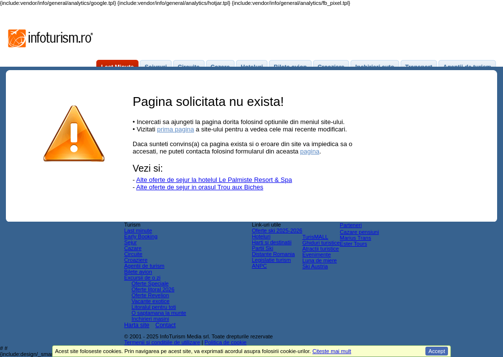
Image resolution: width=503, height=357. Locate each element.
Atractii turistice (320, 249)
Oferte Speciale (150, 283)
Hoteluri (261, 236)
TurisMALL (315, 237)
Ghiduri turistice (320, 243)
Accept (436, 351)
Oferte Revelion (150, 295)
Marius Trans (355, 238)
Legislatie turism (271, 260)
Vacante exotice (150, 301)
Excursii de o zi (142, 277)
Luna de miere (319, 260)
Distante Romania (273, 254)
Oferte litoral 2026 (153, 289)
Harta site (136, 325)
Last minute (138, 230)
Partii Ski (262, 248)
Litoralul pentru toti (154, 307)
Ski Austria (315, 266)
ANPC (259, 266)
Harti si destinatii (272, 242)
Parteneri (351, 225)
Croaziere (136, 260)
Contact (165, 325)
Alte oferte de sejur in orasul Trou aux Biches (199, 187)
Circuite (133, 254)
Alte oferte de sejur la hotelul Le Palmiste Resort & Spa (214, 179)
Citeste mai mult (331, 351)
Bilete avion (138, 272)
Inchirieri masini (150, 319)
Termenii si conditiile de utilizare (162, 342)
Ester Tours (353, 244)
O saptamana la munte (159, 313)
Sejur (130, 242)
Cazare (132, 248)
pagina (309, 151)
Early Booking (141, 236)
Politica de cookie (225, 342)
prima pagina (175, 129)
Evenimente (316, 254)
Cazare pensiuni (359, 232)
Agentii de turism (144, 266)
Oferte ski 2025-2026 (277, 230)
